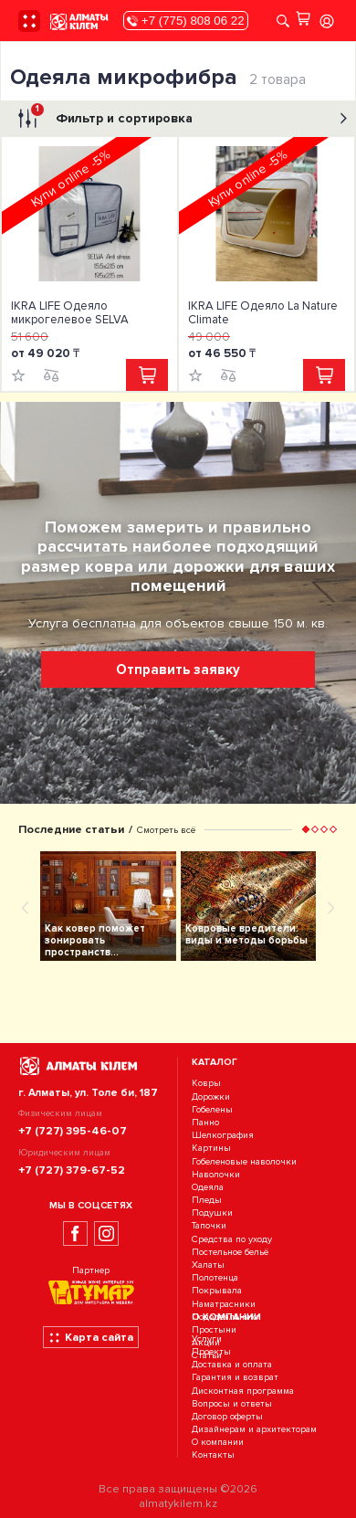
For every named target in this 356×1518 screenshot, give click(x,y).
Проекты (211, 1351)
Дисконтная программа (243, 1391)
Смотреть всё (166, 830)
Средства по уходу (232, 1239)
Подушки (212, 1212)
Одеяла (208, 1187)
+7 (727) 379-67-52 (71, 1170)
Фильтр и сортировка (180, 118)
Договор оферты (227, 1416)
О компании (218, 1443)
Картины (211, 1148)
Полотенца (215, 1277)
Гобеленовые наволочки (244, 1161)
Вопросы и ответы (232, 1403)
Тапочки (209, 1226)
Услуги (207, 1338)
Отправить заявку (178, 669)
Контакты (213, 1455)
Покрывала (217, 1291)
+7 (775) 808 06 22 (185, 20)
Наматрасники (224, 1304)
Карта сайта (90, 1337)
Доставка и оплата (232, 1364)
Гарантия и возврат (235, 1378)
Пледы (207, 1200)
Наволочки (216, 1174)
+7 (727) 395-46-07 (72, 1130)
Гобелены (212, 1109)
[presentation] (25, 907)
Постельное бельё (230, 1252)
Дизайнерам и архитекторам (254, 1429)
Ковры (206, 1084)
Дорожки (211, 1096)
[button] (305, 829)
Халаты (208, 1264)
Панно (205, 1122)
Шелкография (223, 1135)
